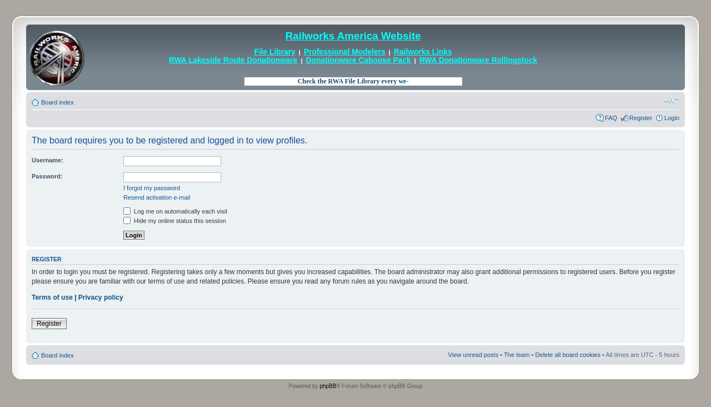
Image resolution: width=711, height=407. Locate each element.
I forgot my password (151, 188)
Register (640, 118)
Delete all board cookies (567, 354)
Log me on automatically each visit (175, 211)
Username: (47, 160)
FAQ (611, 118)
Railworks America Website (353, 36)
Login (671, 118)
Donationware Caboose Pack (358, 60)
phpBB (327, 386)
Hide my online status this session (174, 220)
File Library (275, 52)
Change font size (671, 100)
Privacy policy (100, 297)
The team (516, 354)
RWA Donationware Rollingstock (478, 60)
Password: (47, 176)
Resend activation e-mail (156, 197)
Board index (57, 102)
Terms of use (52, 297)
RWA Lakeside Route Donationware (233, 60)
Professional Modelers (344, 52)
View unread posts (473, 354)
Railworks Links (423, 52)
